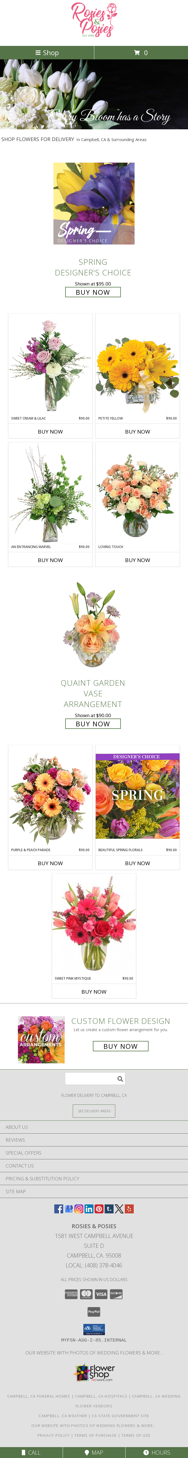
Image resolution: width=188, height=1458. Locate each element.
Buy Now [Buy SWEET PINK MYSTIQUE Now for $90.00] (94, 991)
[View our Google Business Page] (68, 1211)
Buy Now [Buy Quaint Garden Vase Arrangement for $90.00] (93, 723)
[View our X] (119, 1211)
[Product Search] (95, 1078)
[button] (94, 1329)
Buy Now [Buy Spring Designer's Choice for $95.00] (93, 292)
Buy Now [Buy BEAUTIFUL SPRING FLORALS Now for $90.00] (137, 863)
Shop (47, 52)
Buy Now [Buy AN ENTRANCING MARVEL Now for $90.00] (50, 560)
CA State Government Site (120, 1415)
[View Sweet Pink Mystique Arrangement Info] (94, 925)
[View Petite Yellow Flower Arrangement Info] (138, 364)
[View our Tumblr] (109, 1211)
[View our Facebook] (58, 1211)
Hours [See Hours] (156, 1452)
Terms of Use (136, 1435)
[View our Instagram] (78, 1211)
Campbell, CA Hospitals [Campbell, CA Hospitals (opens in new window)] (101, 1396)
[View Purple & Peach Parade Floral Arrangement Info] (50, 796)
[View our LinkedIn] (88, 1211)
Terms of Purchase (95, 1435)
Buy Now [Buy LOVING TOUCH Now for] (137, 560)
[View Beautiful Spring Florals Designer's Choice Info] (138, 796)
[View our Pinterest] (99, 1211)
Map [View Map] (94, 1452)
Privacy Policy (53, 1435)
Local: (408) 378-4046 (94, 1265)
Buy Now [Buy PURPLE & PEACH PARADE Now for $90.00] (50, 863)
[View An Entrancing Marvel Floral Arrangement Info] (50, 493)
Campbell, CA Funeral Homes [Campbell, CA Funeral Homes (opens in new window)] (38, 1396)
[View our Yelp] (129, 1211)
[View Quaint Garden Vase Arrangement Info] (94, 624)
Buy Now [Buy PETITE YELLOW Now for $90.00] (137, 431)
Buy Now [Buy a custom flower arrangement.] (121, 1046)
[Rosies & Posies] (94, 37)
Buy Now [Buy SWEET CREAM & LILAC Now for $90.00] (50, 431)
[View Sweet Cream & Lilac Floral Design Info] (50, 365)
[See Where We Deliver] (94, 1110)
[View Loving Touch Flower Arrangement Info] (138, 493)
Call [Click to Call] (31, 1452)
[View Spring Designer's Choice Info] (94, 203)
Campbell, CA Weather (63, 1415)
